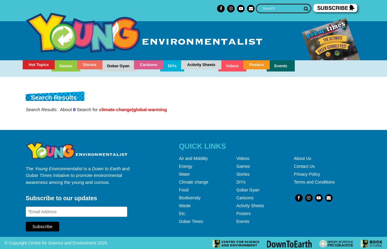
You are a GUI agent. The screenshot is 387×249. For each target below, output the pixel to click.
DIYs (172, 66)
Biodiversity (190, 197)
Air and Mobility (193, 158)
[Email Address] (76, 212)
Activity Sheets (201, 64)
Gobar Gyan (118, 66)
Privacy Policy (307, 174)
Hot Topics (39, 64)
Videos (232, 66)
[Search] (283, 8)
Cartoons (148, 64)
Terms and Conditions (314, 182)
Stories (89, 64)
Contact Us (304, 166)
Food (184, 190)
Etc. (182, 213)
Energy (185, 166)
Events (280, 66)
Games (65, 66)
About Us (302, 158)
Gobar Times (191, 221)
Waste (185, 205)
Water (184, 174)
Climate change (193, 182)
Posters (256, 64)
